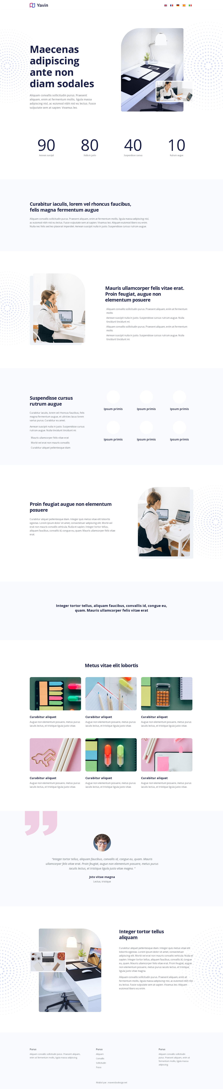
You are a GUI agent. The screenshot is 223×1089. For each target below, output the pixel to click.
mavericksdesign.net (117, 1082)
